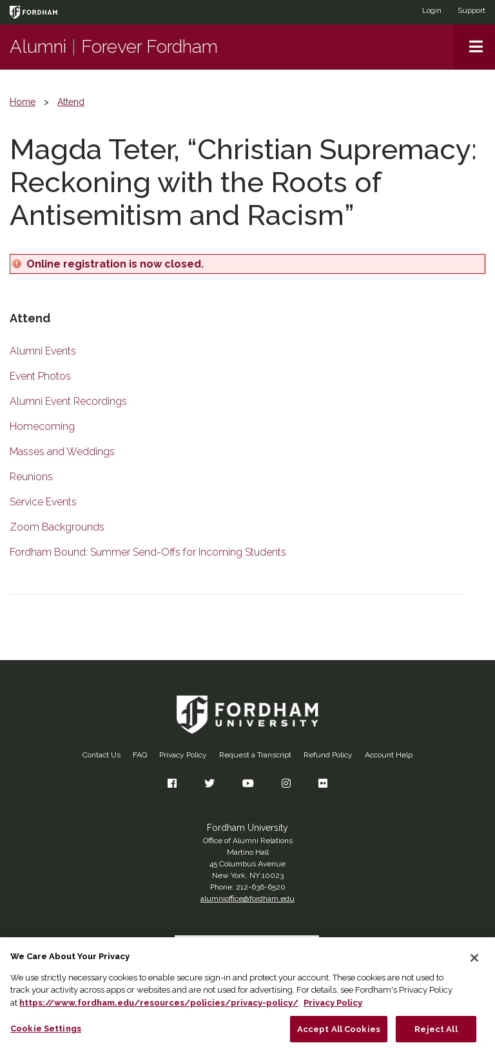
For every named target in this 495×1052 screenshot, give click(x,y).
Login (432, 10)
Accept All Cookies (338, 1035)
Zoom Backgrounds (57, 527)
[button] (474, 47)
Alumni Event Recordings (68, 401)
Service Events (43, 502)
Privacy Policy (183, 754)
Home (22, 102)
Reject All (435, 1035)
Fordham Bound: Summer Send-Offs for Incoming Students (148, 552)
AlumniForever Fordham (114, 46)
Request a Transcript (255, 754)
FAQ (140, 754)
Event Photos (40, 376)
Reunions (31, 477)
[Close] (474, 964)
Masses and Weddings (62, 451)
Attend (70, 102)
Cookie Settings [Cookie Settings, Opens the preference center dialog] (45, 1034)
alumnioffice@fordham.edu (247, 898)
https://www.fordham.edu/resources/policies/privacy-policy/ (158, 1008)
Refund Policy (328, 754)
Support (471, 10)
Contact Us (101, 754)
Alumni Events (43, 351)
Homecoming (42, 426)
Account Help (388, 754)
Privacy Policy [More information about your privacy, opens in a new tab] (333, 1008)
